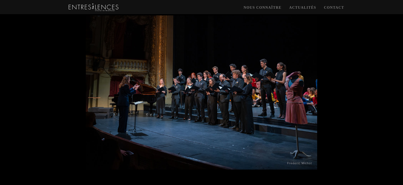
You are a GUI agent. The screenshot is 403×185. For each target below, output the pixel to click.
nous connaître (263, 8)
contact (334, 8)
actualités (302, 8)
